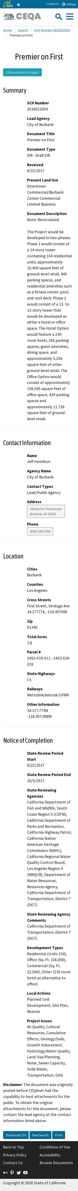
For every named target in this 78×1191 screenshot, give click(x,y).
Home (7, 30)
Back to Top (13, 1147)
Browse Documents (56, 1162)
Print (58, 1135)
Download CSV (16, 1135)
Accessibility (50, 1154)
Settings (69, 4)
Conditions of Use (55, 1147)
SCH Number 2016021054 (52, 30)
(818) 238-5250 (40, 531)
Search (23, 30)
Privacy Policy (14, 1154)
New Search (40, 1135)
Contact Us (52, 4)
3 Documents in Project (22, 72)
